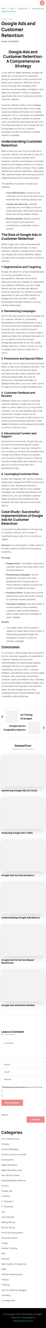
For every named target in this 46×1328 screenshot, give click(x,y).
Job (3, 1212)
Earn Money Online (10, 1175)
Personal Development (12, 1232)
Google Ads (7, 19)
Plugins (4, 1243)
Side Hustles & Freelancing (13, 1264)
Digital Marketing (9, 1165)
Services (5, 1259)
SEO (3, 1253)
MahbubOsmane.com (23, 1321)
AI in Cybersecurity (10, 1139)
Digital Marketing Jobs (11, 1170)
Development (7, 1159)
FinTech (5, 1186)
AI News (5, 1144)
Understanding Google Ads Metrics (20, 917)
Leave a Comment (10, 41)
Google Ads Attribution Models (18, 1005)
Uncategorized (8, 1300)
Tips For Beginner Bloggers (14, 1290)
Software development (11, 1274)
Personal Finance (9, 1238)
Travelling (5, 1295)
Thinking (5, 1285)
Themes (5, 1279)
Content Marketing (10, 1149)
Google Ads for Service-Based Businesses (17, 961)
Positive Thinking (9, 1248)
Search (4, 1115)
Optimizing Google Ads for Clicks (19, 790)
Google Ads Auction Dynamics (17, 875)
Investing (5, 1196)
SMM (3, 1269)
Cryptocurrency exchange (13, 1154)
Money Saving (8, 1227)
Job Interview (7, 1217)
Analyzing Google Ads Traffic (17, 832)
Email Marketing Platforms (13, 1180)
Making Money (8, 1222)
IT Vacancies (7, 1206)
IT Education (7, 1201)
